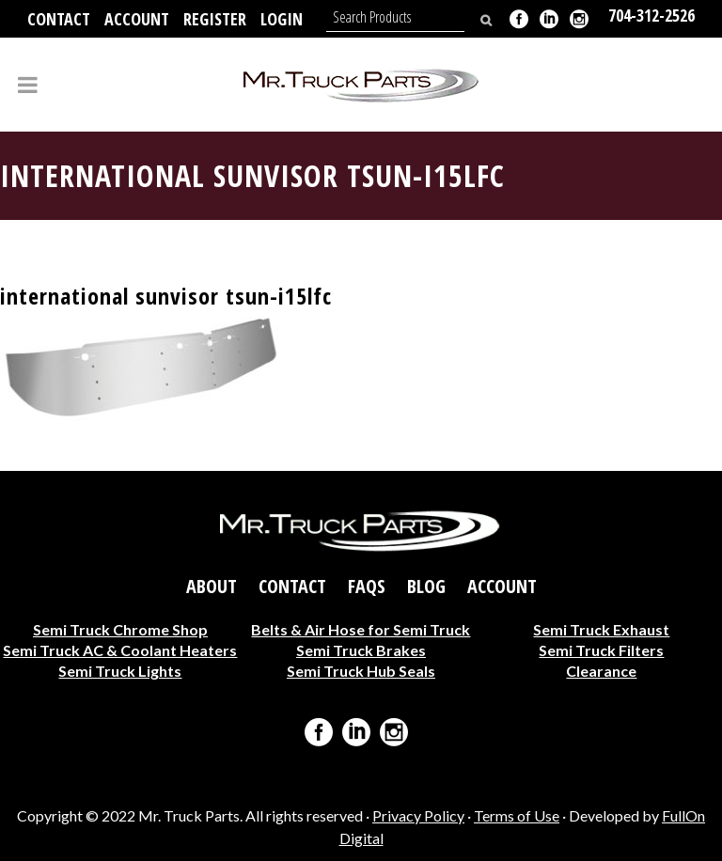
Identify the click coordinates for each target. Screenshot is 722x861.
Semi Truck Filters (601, 650)
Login (281, 19)
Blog (426, 586)
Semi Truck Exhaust (601, 629)
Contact (58, 19)
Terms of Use (516, 815)
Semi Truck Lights (119, 671)
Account (136, 19)
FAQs (366, 586)
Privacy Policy (418, 815)
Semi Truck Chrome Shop (120, 629)
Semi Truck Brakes (361, 650)
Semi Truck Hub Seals (361, 671)
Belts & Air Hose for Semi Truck (360, 629)
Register (214, 19)
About (211, 586)
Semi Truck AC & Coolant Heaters (120, 650)
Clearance (601, 671)
